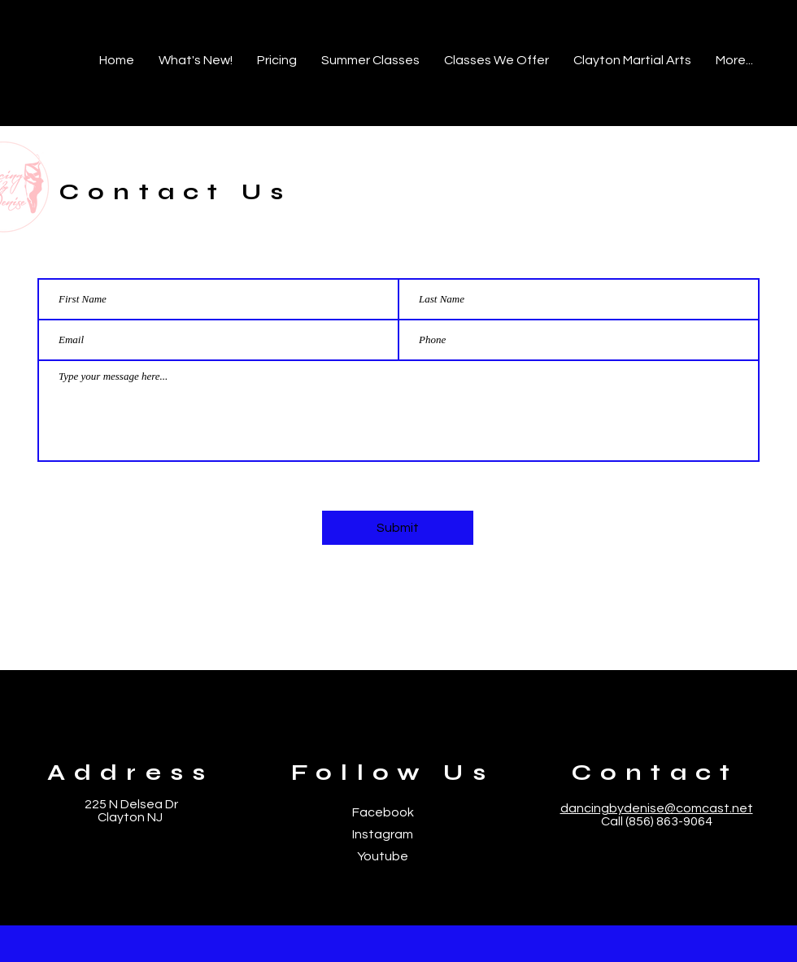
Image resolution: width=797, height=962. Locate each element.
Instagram (382, 834)
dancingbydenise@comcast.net (656, 808)
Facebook (383, 812)
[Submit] (397, 528)
